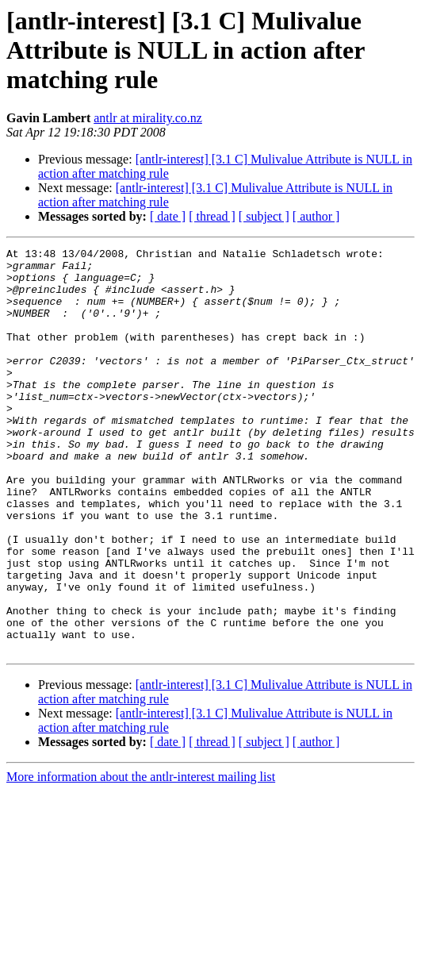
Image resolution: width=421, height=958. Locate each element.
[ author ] (316, 216)
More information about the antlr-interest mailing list (140, 857)
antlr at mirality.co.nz (148, 118)
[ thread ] (212, 216)
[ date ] (168, 216)
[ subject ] (264, 216)
